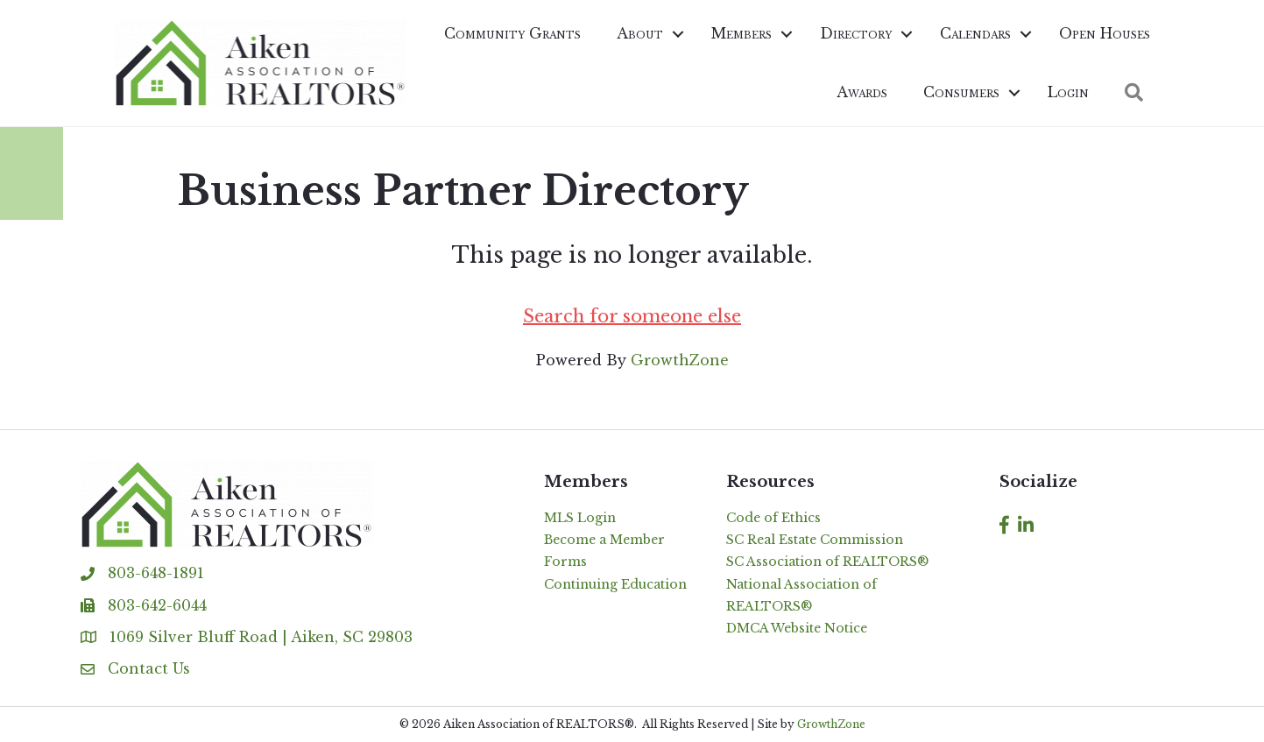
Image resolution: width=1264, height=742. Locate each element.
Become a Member (604, 540)
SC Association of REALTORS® (827, 561)
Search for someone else (632, 316)
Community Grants (512, 33)
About (640, 33)
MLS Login (580, 518)
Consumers (961, 92)
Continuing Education (615, 584)
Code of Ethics (773, 518)
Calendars (975, 33)
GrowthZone (680, 360)
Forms (565, 561)
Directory (856, 33)
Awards (862, 92)
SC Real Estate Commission (814, 540)
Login (1068, 92)
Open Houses (1104, 33)
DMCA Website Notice (796, 628)
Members (741, 33)
